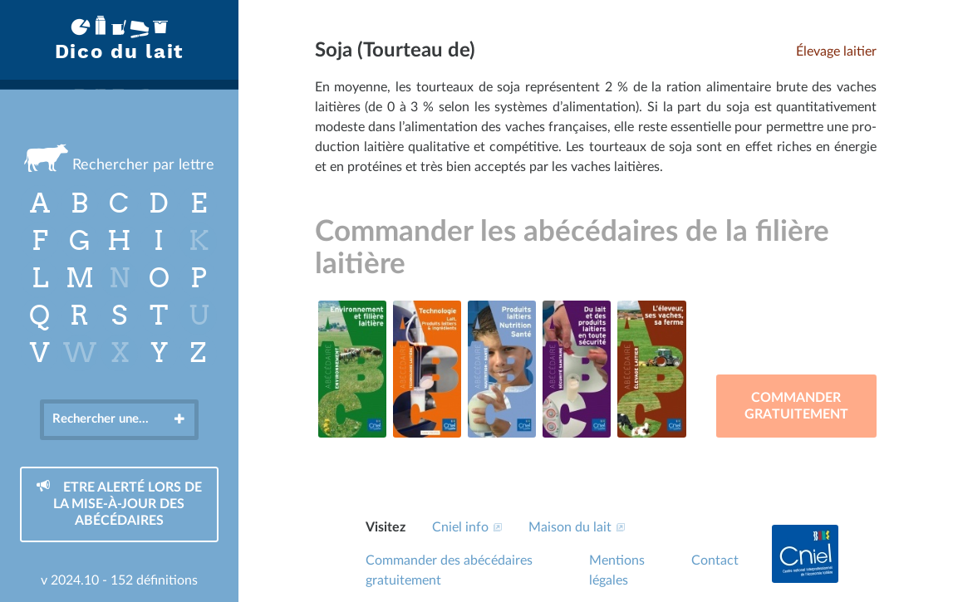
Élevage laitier (836, 51)
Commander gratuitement (796, 406)
